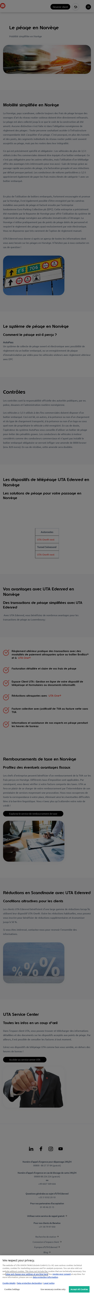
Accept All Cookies (79, 1289)
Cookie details (8, 1283)
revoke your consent (61, 1274)
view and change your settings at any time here (27, 1274)
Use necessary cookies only (52, 1289)
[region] (47, 1275)
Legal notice (48, 1283)
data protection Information (45, 1277)
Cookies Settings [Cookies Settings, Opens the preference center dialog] (12, 1289)
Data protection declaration (29, 1283)
